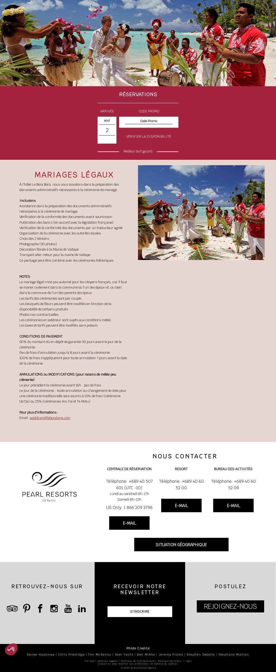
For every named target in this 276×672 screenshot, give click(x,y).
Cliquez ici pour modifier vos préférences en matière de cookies (138, 664)
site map (89, 661)
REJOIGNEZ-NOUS (230, 606)
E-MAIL (129, 523)
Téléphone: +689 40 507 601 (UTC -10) (129, 484)
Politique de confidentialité (138, 661)
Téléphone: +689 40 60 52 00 (181, 484)
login (189, 661)
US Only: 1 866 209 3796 (129, 507)
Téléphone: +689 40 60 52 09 (233, 484)
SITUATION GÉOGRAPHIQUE (181, 544)
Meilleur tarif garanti (138, 151)
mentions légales (108, 661)
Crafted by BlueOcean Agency (138, 668)
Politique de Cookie (170, 661)
